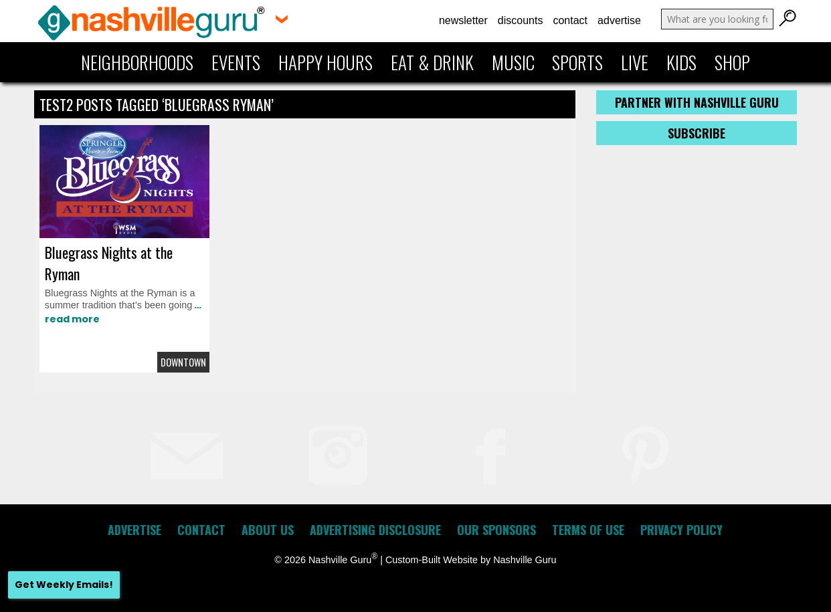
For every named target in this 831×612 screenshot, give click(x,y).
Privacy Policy (681, 529)
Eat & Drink (432, 62)
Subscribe (696, 133)
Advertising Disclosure (375, 529)
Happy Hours (325, 62)
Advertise (619, 20)
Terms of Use (588, 529)
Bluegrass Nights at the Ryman (109, 262)
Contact (570, 20)
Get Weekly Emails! (64, 584)
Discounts (520, 20)
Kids (681, 62)
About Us (268, 529)
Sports (577, 62)
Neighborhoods (137, 62)
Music (513, 62)
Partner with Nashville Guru (697, 102)
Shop (732, 62)
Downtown (183, 362)
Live (634, 62)
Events (235, 62)
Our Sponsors (496, 529)
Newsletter (463, 20)
